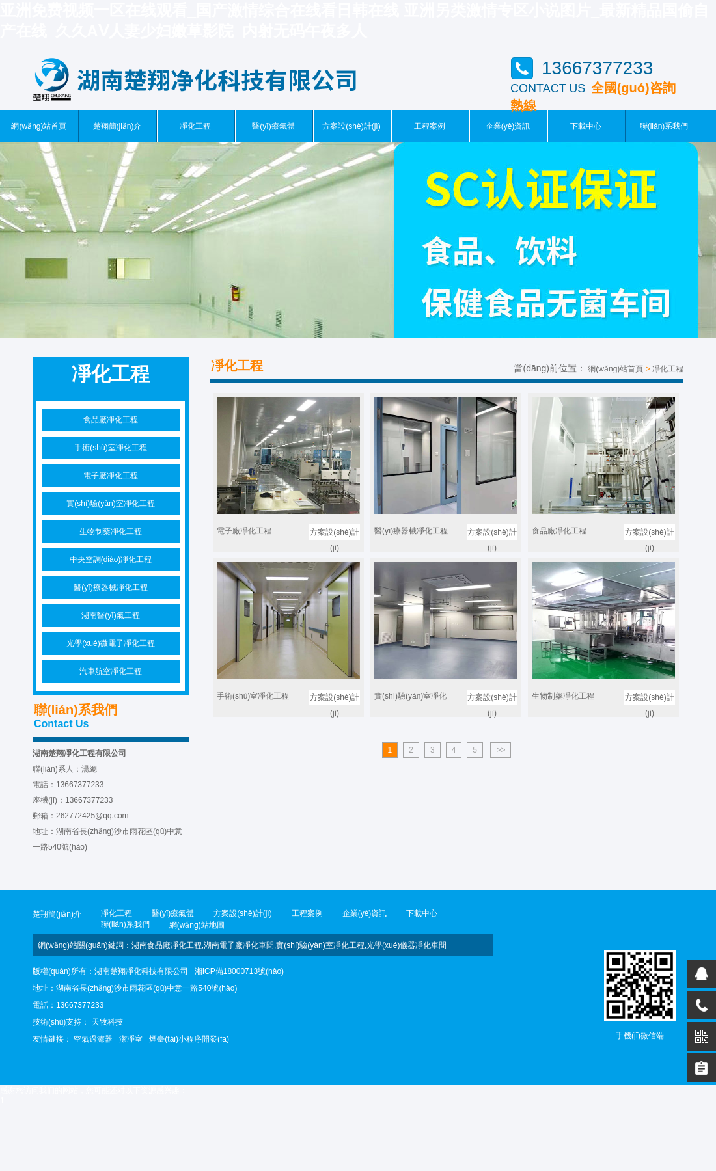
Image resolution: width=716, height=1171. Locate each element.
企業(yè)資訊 (508, 126)
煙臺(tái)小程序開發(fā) (189, 1038)
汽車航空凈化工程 (110, 671)
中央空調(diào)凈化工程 (111, 559)
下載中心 (585, 126)
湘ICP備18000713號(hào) (239, 971)
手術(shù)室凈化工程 (110, 447)
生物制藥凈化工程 (110, 531)
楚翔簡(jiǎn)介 (117, 126)
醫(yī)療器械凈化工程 (110, 587)
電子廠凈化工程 (110, 475)
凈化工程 (195, 126)
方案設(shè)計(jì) (351, 126)
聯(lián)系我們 (664, 126)
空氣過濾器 (93, 1038)
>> (500, 750)
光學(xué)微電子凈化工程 (110, 643)
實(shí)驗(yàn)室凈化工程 (110, 503)
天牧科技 (107, 1022)
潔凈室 (131, 1038)
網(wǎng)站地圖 (197, 925)
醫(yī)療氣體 (273, 126)
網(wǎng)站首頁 (38, 126)
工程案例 (429, 126)
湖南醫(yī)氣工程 (110, 615)
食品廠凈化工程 (110, 419)
